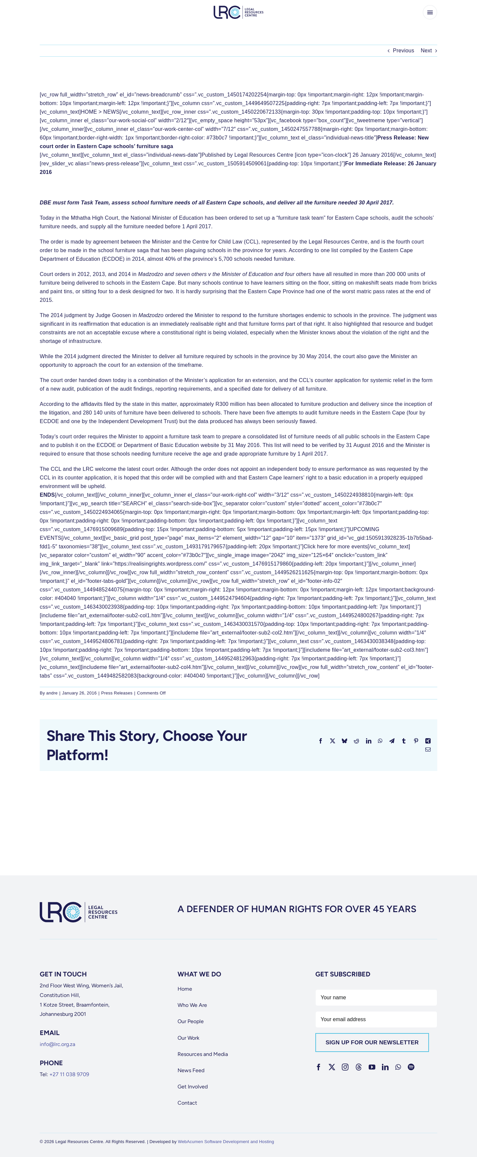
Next (426, 50)
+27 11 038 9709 (69, 1074)
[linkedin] (385, 1067)
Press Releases (116, 692)
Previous (403, 50)
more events (353, 546)
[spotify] (411, 1067)
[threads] (358, 1067)
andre (52, 692)
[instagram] (345, 1067)
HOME (89, 112)
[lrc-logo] (238, 8)
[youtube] (372, 1067)
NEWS (111, 112)
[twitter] (332, 1067)
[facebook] (318, 1067)
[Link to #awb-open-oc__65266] (430, 12)
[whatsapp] (398, 1067)
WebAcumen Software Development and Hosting (226, 1141)
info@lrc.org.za (57, 1044)
